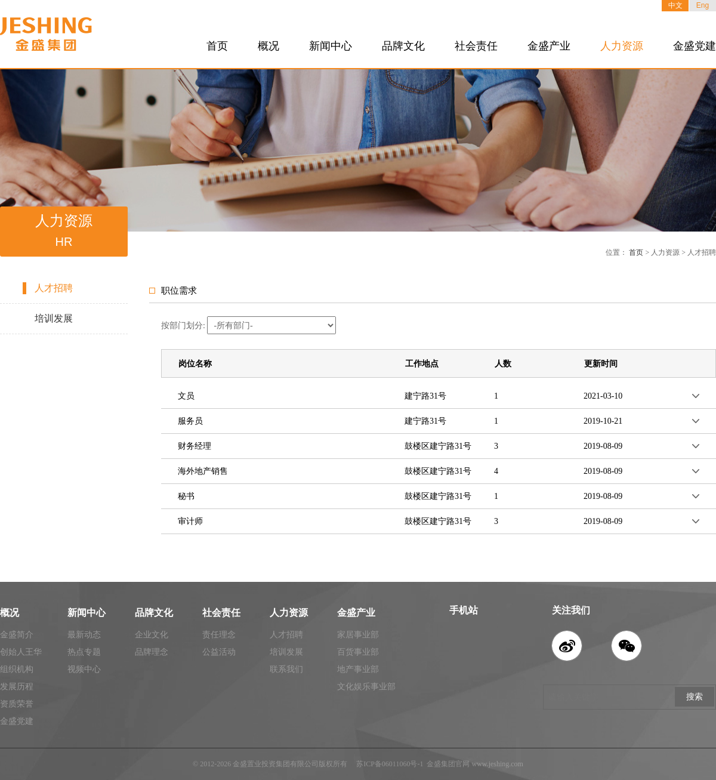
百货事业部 (358, 652)
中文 (675, 5)
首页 (217, 46)
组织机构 (16, 669)
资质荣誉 (16, 703)
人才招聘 (54, 288)
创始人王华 (21, 652)
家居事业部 (358, 634)
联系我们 (286, 669)
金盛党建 (694, 46)
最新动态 (84, 634)
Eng (702, 5)
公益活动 (219, 652)
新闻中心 (330, 46)
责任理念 (219, 634)
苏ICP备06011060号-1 (389, 764)
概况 (268, 46)
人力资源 (621, 46)
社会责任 (476, 46)
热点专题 (84, 652)
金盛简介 (16, 634)
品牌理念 (151, 652)
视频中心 (84, 669)
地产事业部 (358, 669)
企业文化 (151, 634)
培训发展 (54, 318)
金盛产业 (548, 46)
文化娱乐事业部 (366, 686)
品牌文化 (403, 46)
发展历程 (16, 686)
